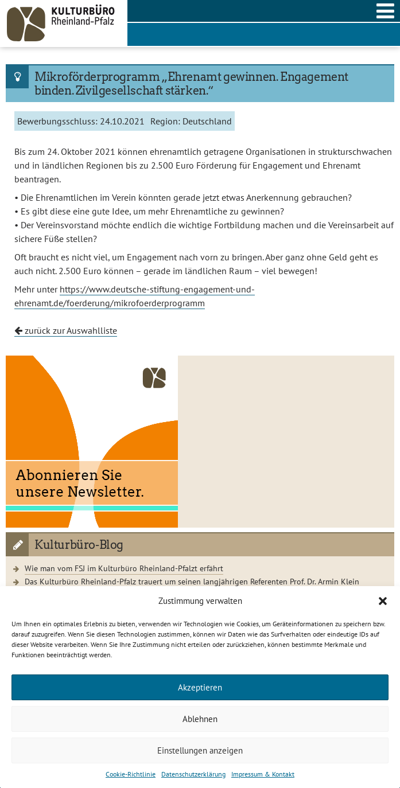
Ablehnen (200, 718)
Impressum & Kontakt (262, 774)
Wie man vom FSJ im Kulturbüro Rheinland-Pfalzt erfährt (124, 568)
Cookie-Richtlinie (131, 774)
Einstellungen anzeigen (200, 750)
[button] (383, 601)
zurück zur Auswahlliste (65, 330)
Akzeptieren (200, 687)
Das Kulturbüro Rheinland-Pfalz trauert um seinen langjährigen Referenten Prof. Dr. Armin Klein (192, 581)
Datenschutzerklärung (193, 774)
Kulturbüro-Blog (78, 545)
